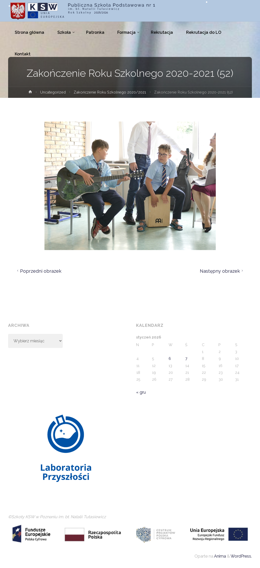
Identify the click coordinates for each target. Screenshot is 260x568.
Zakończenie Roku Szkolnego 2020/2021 (110, 92)
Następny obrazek (222, 271)
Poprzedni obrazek (38, 271)
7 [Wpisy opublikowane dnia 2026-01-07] (186, 358)
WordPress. (241, 556)
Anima (219, 556)
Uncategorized (53, 92)
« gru (141, 392)
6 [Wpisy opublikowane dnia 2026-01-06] (170, 358)
